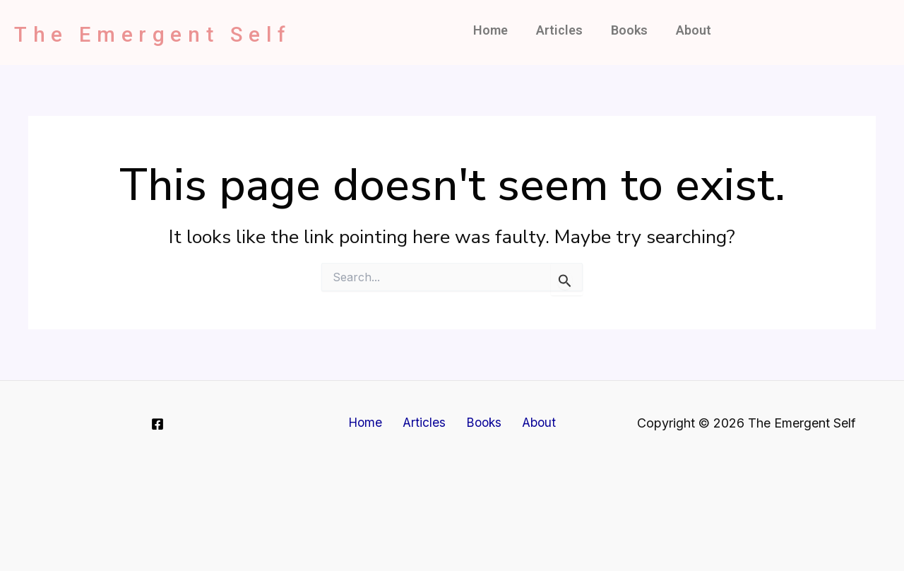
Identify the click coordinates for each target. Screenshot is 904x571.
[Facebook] (157, 424)
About (693, 30)
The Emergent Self (183, 32)
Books (629, 30)
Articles (559, 30)
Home (490, 30)
